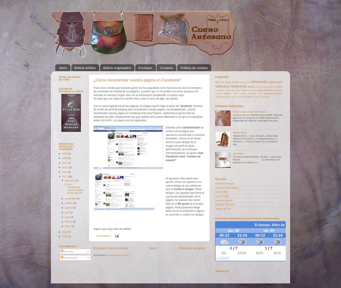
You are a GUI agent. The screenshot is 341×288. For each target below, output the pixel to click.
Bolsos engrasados (117, 68)
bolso (251, 86)
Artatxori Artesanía (224, 183)
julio (67, 212)
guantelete (253, 90)
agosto (69, 207)
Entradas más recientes (110, 248)
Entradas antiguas (192, 248)
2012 (65, 172)
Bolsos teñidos (85, 68)
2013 (65, 167)
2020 (65, 158)
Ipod (248, 82)
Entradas (67, 251)
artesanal (259, 81)
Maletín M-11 (239, 132)
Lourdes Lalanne (223, 200)
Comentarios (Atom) (118, 255)
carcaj (257, 87)
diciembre (70, 180)
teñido (249, 96)
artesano (222, 86)
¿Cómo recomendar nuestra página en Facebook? (137, 80)
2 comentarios (103, 235)
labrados (278, 90)
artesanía (239, 86)
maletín (227, 93)
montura (252, 93)
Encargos (145, 68)
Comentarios (69, 257)
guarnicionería (265, 90)
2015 (65, 163)
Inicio (63, 68)
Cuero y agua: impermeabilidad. (249, 111)
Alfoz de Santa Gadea (227, 82)
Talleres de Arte (223, 208)
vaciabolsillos (264, 97)
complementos (268, 87)
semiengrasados (223, 97)
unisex (255, 97)
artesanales (275, 82)
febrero (69, 221)
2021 (65, 153)
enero (68, 226)
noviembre (71, 198)
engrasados (220, 90)
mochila (243, 94)
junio (68, 217)
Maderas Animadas (225, 204)
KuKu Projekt (222, 196)
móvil (260, 94)
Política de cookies (194, 68)
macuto (218, 94)
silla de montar (238, 97)
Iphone (243, 82)
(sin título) (238, 153)
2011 (65, 176)
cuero (279, 86)
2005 (65, 236)
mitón (235, 94)
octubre (69, 203)
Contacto (166, 68)
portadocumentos (273, 93)
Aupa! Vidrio (221, 191)
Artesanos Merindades (227, 187)
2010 (65, 232)
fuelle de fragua (233, 90)
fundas (244, 90)
